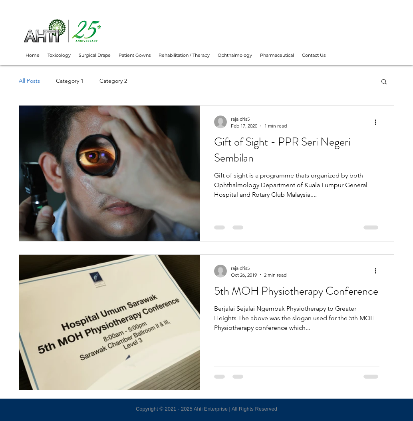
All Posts (29, 80)
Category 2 (113, 80)
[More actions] (378, 122)
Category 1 (69, 80)
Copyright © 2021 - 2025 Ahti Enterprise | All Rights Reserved (206, 409)
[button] (384, 82)
